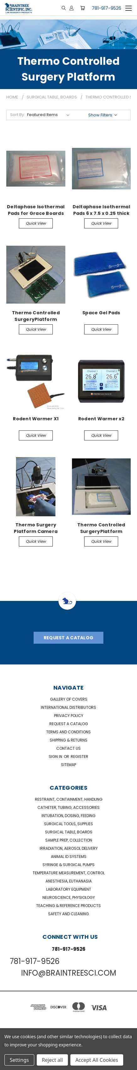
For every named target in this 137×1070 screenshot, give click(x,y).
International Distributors (68, 707)
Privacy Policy (68, 715)
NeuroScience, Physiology (68, 897)
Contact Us (68, 748)
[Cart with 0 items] (82, 8)
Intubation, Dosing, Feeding (68, 815)
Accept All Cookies (96, 1059)
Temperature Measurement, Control (69, 873)
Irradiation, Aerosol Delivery (69, 848)
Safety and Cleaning (68, 913)
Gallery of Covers (68, 699)
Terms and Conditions (68, 732)
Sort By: (17, 115)
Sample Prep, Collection (68, 840)
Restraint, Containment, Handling (68, 799)
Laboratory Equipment (68, 889)
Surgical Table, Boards (68, 832)
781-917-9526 (106, 8)
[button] (103, 115)
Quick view (36, 223)
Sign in (56, 756)
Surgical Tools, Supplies (68, 823)
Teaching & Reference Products (68, 905)
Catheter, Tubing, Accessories (68, 807)
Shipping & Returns (68, 740)
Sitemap (68, 764)
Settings (19, 1059)
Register (79, 756)
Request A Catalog (68, 638)
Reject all (52, 1059)
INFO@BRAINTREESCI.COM (68, 973)
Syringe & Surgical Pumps (68, 864)
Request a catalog (68, 723)
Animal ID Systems (68, 856)
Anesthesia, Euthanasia (69, 881)
